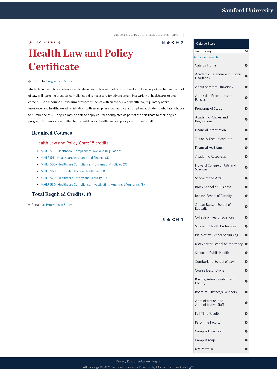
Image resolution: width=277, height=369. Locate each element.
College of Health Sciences (214, 217)
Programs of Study (59, 81)
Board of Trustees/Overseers (216, 292)
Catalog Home (205, 65)
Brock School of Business (213, 187)
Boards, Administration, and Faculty (215, 281)
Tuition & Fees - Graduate (213, 139)
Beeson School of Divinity (213, 196)
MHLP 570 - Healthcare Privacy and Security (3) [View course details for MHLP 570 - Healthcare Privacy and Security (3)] (74, 178)
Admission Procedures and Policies (214, 97)
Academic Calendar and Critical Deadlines (218, 76)
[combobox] (148, 35)
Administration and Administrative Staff (209, 303)
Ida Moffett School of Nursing (216, 235)
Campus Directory (208, 331)
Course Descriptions (209, 270)
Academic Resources (210, 156)
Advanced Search (206, 57)
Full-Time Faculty (207, 313)
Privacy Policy (125, 361)
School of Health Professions (216, 226)
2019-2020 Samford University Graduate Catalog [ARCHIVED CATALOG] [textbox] (149, 35)
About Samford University (214, 87)
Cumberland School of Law (215, 261)
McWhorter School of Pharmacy (219, 244)
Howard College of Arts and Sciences (215, 167)
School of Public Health (212, 253)
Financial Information (210, 130)
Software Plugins (149, 361)
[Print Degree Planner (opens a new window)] (163, 42)
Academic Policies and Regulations (211, 119)
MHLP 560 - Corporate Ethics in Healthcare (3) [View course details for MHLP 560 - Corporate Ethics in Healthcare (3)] (73, 171)
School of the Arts (208, 178)
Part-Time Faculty (207, 322)
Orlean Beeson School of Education (213, 206)
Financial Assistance (209, 148)
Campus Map (205, 340)
